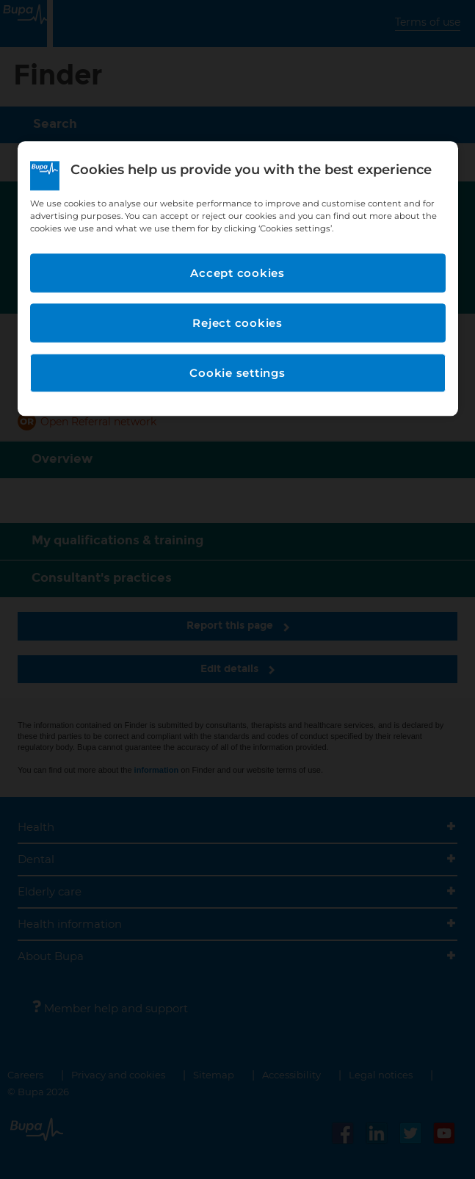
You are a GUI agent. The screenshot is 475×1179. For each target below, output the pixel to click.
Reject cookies (237, 323)
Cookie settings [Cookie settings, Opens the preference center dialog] (237, 373)
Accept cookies (237, 273)
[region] (238, 278)
